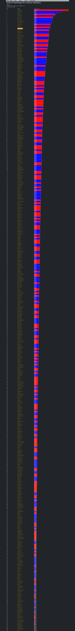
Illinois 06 (19, 593)
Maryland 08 (19, 185)
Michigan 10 (19, 361)
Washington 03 (20, 67)
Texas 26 (18, 241)
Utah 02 (18, 342)
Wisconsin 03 (19, 611)
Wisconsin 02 (19, 553)
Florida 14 (19, 392)
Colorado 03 (19, 248)
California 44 (19, 161)
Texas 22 (18, 200)
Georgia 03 (19, 40)
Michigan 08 (19, 604)
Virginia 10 (19, 188)
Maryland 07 (19, 322)
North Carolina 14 (20, 538)
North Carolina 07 (20, 274)
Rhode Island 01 (20, 505)
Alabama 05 (19, 510)
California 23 (19, 450)
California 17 (19, 471)
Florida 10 (19, 235)
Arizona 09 (19, 120)
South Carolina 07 (20, 182)
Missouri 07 (19, 221)
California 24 (19, 265)
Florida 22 (19, 12)
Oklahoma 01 (19, 364)
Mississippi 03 (19, 130)
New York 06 (19, 375)
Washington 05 (20, 372)
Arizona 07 (19, 570)
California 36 (19, 15)
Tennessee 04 (19, 545)
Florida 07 (19, 368)
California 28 (19, 371)
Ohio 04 (18, 417)
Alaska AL (19, 240)
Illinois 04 (19, 270)
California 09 (19, 220)
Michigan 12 (19, 418)
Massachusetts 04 (20, 111)
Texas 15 (18, 134)
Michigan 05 (19, 411)
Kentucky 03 (19, 608)
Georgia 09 (19, 234)
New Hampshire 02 (20, 320)
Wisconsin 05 (19, 623)
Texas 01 (18, 448)
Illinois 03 (19, 501)
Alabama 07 (19, 454)
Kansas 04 (19, 512)
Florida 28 (19, 117)
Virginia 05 (19, 324)
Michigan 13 (19, 328)
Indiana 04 (19, 594)
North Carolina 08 (20, 118)
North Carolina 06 (20, 555)
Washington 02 (20, 367)
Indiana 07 (19, 605)
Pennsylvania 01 (20, 625)
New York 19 (19, 297)
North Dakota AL (20, 152)
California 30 (19, 272)
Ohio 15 (18, 571)
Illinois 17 (19, 558)
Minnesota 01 (19, 475)
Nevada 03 (19, 62)
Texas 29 (18, 464)
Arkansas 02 (19, 381)
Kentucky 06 (19, 312)
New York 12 (19, 191)
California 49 (19, 291)
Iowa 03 (18, 578)
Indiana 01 (19, 515)
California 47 (19, 222)
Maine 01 (19, 344)
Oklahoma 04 (19, 41)
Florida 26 (19, 187)
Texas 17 (18, 114)
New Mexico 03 (20, 168)
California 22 (19, 583)
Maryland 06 (19, 374)
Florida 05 (19, 355)
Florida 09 (19, 477)
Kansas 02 (19, 438)
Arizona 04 (19, 158)
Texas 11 (18, 288)
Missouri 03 (19, 44)
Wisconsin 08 (19, 227)
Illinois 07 (19, 577)
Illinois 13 (19, 465)
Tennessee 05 (19, 207)
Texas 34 (18, 588)
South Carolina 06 (20, 132)
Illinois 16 (19, 275)
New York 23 (19, 444)
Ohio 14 (18, 540)
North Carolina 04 (20, 385)
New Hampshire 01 (20, 455)
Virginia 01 (19, 271)
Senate (20, 0)
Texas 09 (18, 165)
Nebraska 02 (19, 500)
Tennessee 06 (19, 162)
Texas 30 (18, 174)
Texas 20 (18, 447)
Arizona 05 (19, 551)
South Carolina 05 (20, 442)
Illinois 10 (19, 480)
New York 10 (19, 294)
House (15, 0)
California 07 (19, 574)
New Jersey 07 (19, 522)
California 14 (19, 332)
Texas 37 (18, 420)
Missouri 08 (19, 17)
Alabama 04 (19, 317)
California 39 (19, 388)
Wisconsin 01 (19, 547)
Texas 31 (18, 228)
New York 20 (19, 550)
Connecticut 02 (20, 154)
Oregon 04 (19, 298)
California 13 (19, 224)
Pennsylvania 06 (20, 198)
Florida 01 (19, 202)
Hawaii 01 (19, 155)
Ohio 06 (18, 508)
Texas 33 (18, 122)
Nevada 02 (19, 81)
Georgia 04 (19, 18)
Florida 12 (19, 390)
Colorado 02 (19, 20)
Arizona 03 (19, 287)
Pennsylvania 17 (20, 587)
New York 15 (19, 252)
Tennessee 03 (19, 384)
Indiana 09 (19, 487)
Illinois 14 (19, 568)
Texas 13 (18, 218)
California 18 (19, 302)
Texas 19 (18, 190)
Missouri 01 (19, 47)
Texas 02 (18, 30)
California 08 (19, 395)
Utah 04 (18, 34)
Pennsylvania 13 (20, 534)
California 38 (19, 517)
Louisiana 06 (19, 563)
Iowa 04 (18, 430)
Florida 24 (19, 52)
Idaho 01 (19, 304)
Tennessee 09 (20, 28)
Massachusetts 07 (20, 365)
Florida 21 (19, 398)
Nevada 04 (19, 197)
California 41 (19, 181)
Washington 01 (20, 334)
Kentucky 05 (19, 214)
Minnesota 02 (19, 521)
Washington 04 (20, 172)
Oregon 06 (19, 478)
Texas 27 (18, 102)
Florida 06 (19, 490)
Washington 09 (20, 251)
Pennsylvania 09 (20, 590)
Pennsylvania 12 (20, 581)
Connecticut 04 (20, 184)
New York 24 (19, 613)
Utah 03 (18, 524)
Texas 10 (18, 87)
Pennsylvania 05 (20, 467)
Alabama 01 (19, 358)
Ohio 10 (18, 618)
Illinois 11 (19, 514)
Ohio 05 (18, 548)
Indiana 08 (19, 544)
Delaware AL (19, 11)
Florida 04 (19, 491)
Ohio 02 (18, 377)
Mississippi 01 (19, 51)
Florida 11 (19, 290)
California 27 (19, 42)
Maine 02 (19, 360)
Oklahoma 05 (19, 175)
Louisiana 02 (19, 31)
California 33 (19, 78)
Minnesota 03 (19, 627)
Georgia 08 (19, 121)
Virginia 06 (19, 255)
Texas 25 (18, 495)
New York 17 (19, 147)
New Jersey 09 (19, 110)
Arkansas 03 (19, 615)
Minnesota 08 (19, 421)
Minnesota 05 (19, 518)
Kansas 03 (19, 598)
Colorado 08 (19, 351)
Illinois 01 (19, 94)
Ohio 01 (18, 630)
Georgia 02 (19, 310)
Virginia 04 (19, 321)
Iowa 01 (18, 584)
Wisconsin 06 (19, 474)
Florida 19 (19, 434)
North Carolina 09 (20, 441)
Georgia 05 (19, 194)
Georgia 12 (19, 112)
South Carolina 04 (20, 341)
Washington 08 (20, 347)
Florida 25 (19, 70)
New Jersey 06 (19, 352)
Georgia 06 (19, 264)
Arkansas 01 (19, 408)
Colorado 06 (19, 318)
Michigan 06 (19, 331)
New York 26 (19, 452)
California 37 (19, 38)
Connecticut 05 (20, 561)
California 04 (19, 232)
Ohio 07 (18, 597)
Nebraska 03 (19, 104)
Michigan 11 (19, 520)
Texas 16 (18, 567)
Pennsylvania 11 (20, 621)
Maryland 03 (19, 88)
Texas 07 (18, 150)
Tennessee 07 (19, 497)
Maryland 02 (19, 543)
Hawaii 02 (19, 245)
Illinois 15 (19, 215)
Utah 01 (18, 404)
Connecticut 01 (20, 610)
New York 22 (19, 397)
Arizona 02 (19, 48)
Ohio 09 (18, 603)
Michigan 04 (19, 531)
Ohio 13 (18, 614)
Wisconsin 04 (19, 564)
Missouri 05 (19, 85)
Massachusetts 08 (20, 280)
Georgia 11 (19, 370)
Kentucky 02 (19, 97)
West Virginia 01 (20, 301)
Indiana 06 (19, 554)
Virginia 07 (19, 238)
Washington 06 (20, 77)
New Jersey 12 (19, 285)
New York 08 (19, 204)
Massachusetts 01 (20, 58)
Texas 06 (18, 378)
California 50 (19, 257)
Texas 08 (18, 171)
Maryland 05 (19, 22)
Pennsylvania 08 (20, 507)
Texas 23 (18, 164)
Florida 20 (19, 68)
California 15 (19, 541)
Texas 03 (18, 91)
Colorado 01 (19, 591)
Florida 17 (19, 124)
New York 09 (19, 54)
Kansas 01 (19, 82)
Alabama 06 (19, 327)
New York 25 (19, 281)
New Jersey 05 (19, 61)
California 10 (19, 437)
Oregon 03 (19, 350)
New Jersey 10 (19, 37)
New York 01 (19, 261)
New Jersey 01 (19, 217)
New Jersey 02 (19, 435)
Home (8, 0)
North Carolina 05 (20, 35)
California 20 (19, 335)
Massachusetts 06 (20, 127)
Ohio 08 (18, 440)
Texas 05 (18, 354)
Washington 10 (20, 231)
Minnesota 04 (19, 314)
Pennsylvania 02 (20, 414)
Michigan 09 (19, 624)
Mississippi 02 (19, 167)
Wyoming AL (19, 10)
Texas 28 (18, 427)
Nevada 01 (19, 400)
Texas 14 (18, 95)
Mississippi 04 (19, 458)
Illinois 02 (19, 422)
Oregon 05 (19, 410)
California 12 (19, 308)
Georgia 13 (19, 25)
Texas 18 (18, 300)
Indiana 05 (19, 525)
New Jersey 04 (19, 565)
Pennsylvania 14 (20, 537)
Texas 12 (18, 212)
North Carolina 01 (20, 201)
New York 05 (19, 98)
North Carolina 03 (20, 382)
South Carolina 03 (20, 292)
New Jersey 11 (19, 445)
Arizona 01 (19, 337)
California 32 (19, 32)
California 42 (19, 600)
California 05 (19, 391)
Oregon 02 (19, 225)
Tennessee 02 (19, 481)
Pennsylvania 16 (20, 601)
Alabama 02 (19, 115)
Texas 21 (18, 131)
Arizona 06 (19, 428)
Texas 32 (18, 144)
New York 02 (19, 607)
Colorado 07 (19, 345)
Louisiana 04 (19, 282)
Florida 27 (19, 90)
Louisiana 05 (19, 108)
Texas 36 (18, 205)
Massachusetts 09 (20, 60)
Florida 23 (19, 92)
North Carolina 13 (20, 125)
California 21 (19, 338)
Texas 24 (18, 305)
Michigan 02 (19, 65)
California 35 (19, 230)
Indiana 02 (19, 485)
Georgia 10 (19, 14)
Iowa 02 (18, 380)
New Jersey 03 (19, 585)
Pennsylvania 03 (20, 278)
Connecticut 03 (20, 277)
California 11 (19, 211)
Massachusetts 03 (20, 21)
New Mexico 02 (20, 137)
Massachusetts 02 (20, 138)
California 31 (19, 80)
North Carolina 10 (20, 394)
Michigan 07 (19, 451)
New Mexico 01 (20, 431)
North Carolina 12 (20, 107)
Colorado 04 (19, 141)
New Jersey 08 (19, 128)
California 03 (19, 595)
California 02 (19, 195)
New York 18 (19, 142)
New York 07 (19, 157)
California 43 (19, 55)
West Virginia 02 (20, 307)
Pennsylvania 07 (20, 617)
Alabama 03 (19, 315)
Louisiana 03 (19, 254)
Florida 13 (19, 405)
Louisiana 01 (19, 208)
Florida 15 (19, 580)
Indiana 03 (19, 535)
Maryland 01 (19, 533)
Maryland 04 (19, 244)
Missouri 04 (19, 178)
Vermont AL (19, 462)
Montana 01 (19, 100)
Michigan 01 (19, 75)
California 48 (19, 330)
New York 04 (19, 50)
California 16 (19, 180)
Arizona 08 (19, 71)
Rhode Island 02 (20, 267)
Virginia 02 (19, 140)
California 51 (19, 402)
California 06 (19, 460)
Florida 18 (19, 457)
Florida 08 (19, 484)
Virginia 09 (19, 325)
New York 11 (19, 425)
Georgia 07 (19, 242)
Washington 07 (20, 504)
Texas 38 (18, 101)
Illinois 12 (19, 151)
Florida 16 (19, 262)
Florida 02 (19, 247)
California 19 (19, 357)
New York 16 (19, 284)
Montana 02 (19, 387)
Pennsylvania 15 (20, 470)
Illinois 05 (19, 527)
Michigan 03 (19, 502)
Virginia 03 (19, 412)
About (11, 0)
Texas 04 (18, 237)
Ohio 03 (18, 573)
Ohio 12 (18, 250)
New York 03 (19, 472)
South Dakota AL (20, 415)
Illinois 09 (19, 575)
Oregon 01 (19, 268)
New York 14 (19, 192)
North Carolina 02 (20, 620)
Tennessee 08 (19, 57)
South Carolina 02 (20, 72)
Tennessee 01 (19, 260)
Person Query (32, 0)
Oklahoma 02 (19, 27)
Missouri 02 (19, 340)
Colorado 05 (19, 295)
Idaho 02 (19, 528)
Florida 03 (19, 482)
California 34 (19, 560)
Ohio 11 (18, 258)
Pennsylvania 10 (20, 628)
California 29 (19, 424)
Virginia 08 (19, 160)
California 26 (19, 494)
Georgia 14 (19, 210)
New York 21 (19, 348)
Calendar (26, 0)
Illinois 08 (19, 557)
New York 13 (19, 64)
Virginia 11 (19, 498)
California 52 (19, 530)
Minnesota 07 (19, 468)
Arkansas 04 (19, 24)
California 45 (19, 492)
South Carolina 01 (20, 45)
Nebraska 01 (19, 488)
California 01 (19, 74)
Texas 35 (18, 362)
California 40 (19, 401)
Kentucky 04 (19, 407)
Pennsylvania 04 (20, 511)
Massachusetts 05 (20, 170)
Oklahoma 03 (19, 177)
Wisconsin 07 (19, 311)
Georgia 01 (19, 148)
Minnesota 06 (19, 145)
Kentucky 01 (19, 105)
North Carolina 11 (20, 135)
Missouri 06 (19, 84)
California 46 (19, 432)
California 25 (19, 461)
